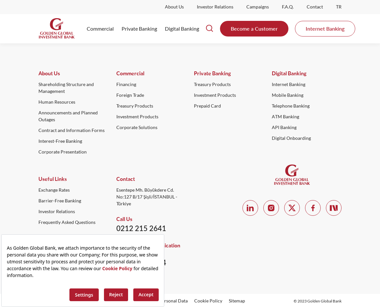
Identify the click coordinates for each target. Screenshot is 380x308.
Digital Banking (182, 29)
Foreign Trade (130, 95)
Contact (315, 6)
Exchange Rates (54, 190)
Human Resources (56, 102)
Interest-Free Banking (60, 141)
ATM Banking (285, 116)
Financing (126, 84)
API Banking (284, 127)
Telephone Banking (291, 106)
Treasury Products (134, 106)
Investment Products (137, 116)
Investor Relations (215, 6)
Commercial (100, 29)
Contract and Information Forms (71, 130)
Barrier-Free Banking (59, 200)
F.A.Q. (288, 6)
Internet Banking (325, 28)
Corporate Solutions (136, 127)
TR (339, 6)
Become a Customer (254, 28)
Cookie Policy (208, 300)
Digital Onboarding (291, 138)
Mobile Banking (287, 95)
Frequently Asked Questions (66, 222)
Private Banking (139, 29)
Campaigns (257, 6)
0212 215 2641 (141, 228)
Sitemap (237, 300)
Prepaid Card (207, 106)
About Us (174, 6)
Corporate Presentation (62, 151)
